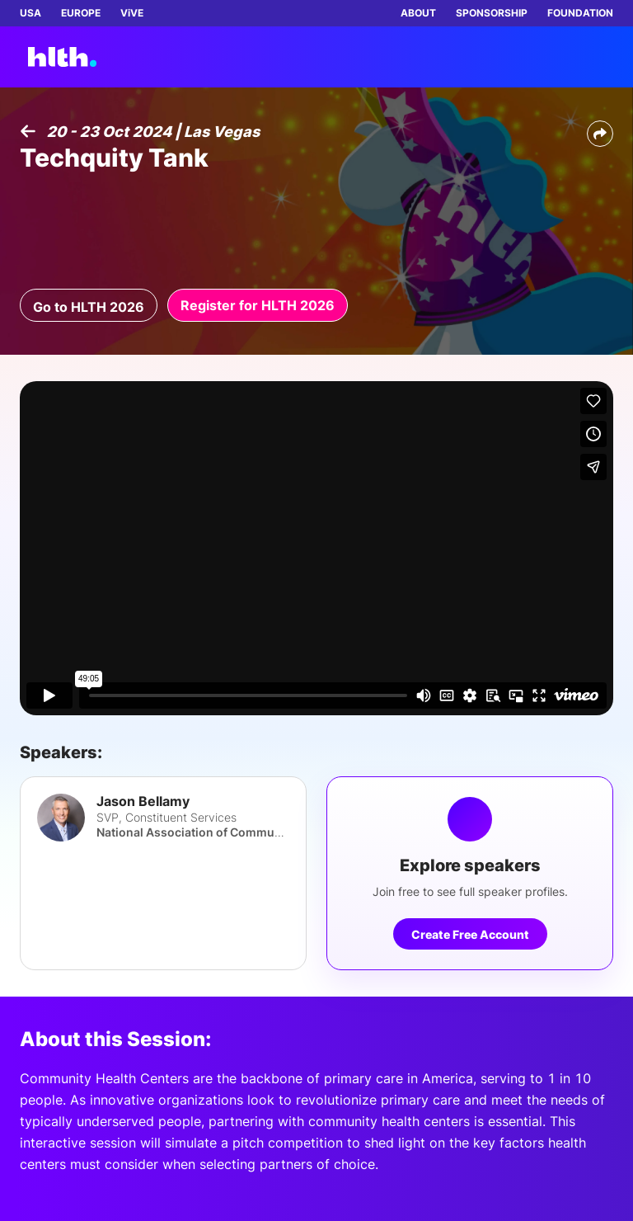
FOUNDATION (580, 13)
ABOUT (418, 13)
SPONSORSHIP (492, 13)
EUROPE (81, 13)
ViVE (131, 13)
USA (30, 13)
